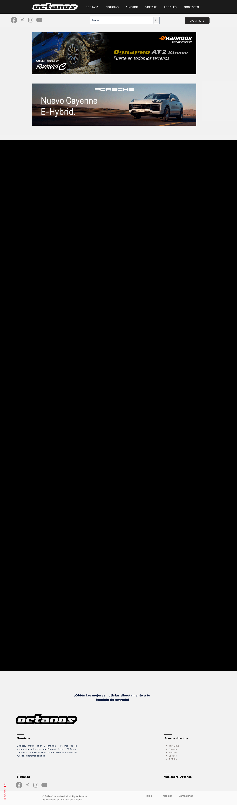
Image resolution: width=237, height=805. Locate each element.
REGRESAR (5, 791)
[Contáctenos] (186, 796)
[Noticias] (167, 796)
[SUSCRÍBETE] (197, 20)
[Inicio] (149, 796)
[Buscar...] (119, 20)
